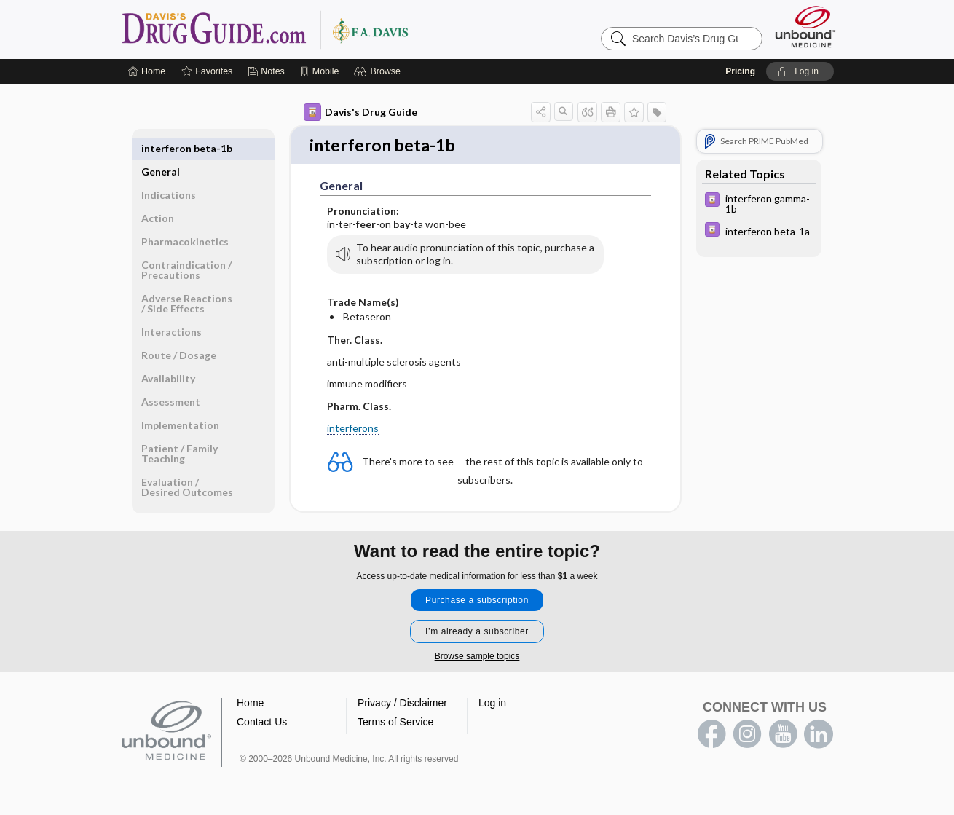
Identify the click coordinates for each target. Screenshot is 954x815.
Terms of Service (395, 722)
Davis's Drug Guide (360, 112)
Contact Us (262, 722)
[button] (379, 71)
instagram (747, 734)
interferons (353, 429)
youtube (782, 734)
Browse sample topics (477, 657)
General (160, 148)
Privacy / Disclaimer (402, 703)
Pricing (740, 71)
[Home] (146, 71)
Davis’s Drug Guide (302, 29)
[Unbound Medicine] (805, 27)
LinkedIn (818, 734)
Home (250, 703)
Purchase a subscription (477, 601)
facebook (711, 734)
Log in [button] (492, 703)
